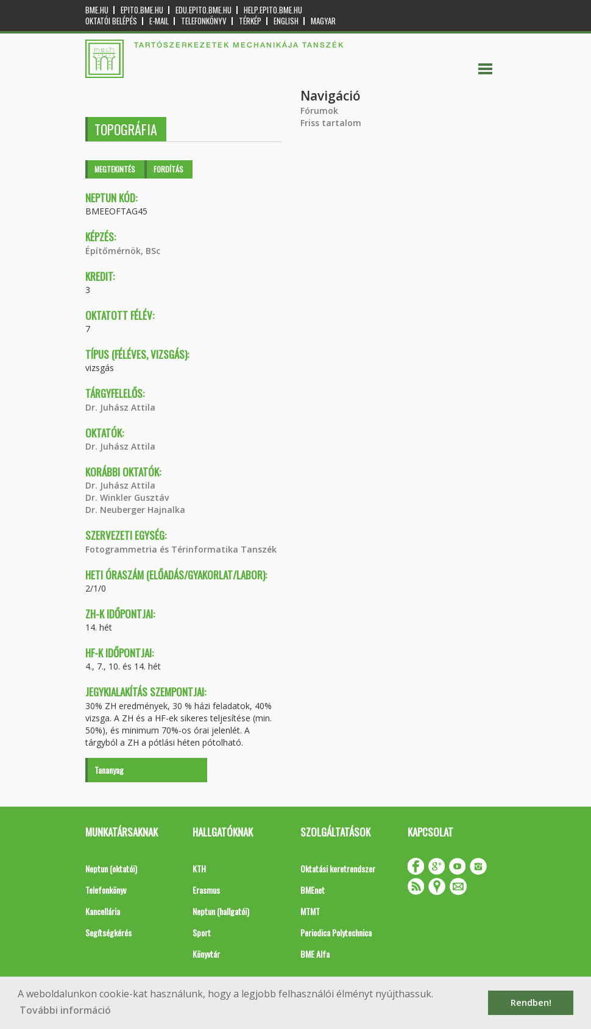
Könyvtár (206, 953)
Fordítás (168, 169)
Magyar (323, 21)
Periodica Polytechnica (336, 932)
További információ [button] (65, 1010)
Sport (202, 932)
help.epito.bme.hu (273, 10)
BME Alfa (315, 953)
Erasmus (206, 889)
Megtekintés (114, 169)
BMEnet (312, 889)
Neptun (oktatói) (111, 868)
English (286, 21)
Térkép (250, 21)
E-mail (159, 21)
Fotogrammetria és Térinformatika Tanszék (181, 549)
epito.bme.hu (142, 10)
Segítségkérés (108, 932)
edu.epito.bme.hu (203, 10)
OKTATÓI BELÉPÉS (111, 21)
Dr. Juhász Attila (120, 407)
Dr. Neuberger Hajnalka (135, 509)
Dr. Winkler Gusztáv (127, 497)
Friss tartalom (330, 123)
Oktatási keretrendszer (337, 868)
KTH (199, 868)
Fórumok (319, 110)
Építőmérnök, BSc (122, 250)
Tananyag (109, 769)
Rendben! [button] (531, 1002)
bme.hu (96, 10)
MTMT (310, 911)
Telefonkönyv (204, 21)
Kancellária (102, 911)
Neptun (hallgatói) (221, 911)
